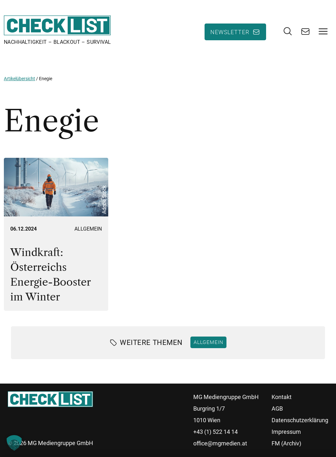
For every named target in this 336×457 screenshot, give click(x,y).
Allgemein (88, 229)
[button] (14, 443)
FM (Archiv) (286, 443)
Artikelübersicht (19, 78)
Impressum (286, 431)
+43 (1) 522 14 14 (215, 431)
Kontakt (282, 397)
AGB (277, 408)
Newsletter (229, 32)
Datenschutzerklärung (300, 420)
